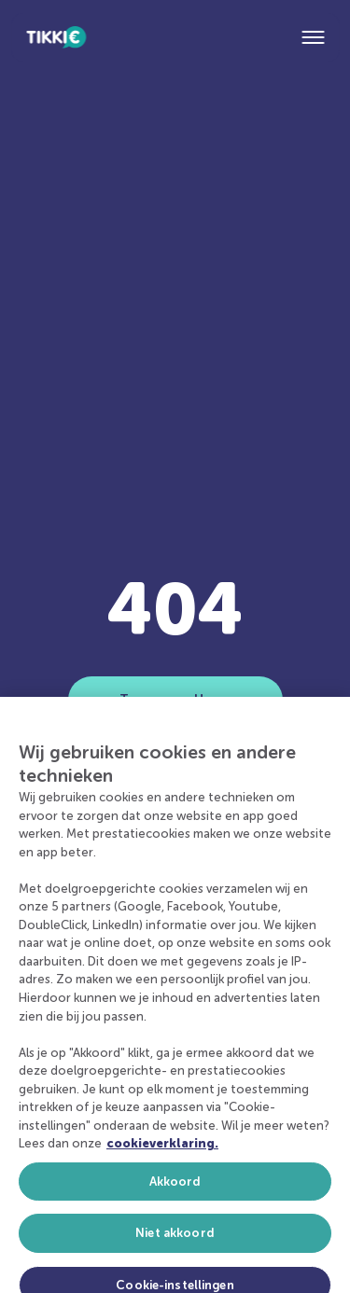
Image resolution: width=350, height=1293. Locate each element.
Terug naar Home (175, 699)
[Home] (56, 37)
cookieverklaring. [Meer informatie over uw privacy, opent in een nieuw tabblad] (162, 1151)
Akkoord (175, 1189)
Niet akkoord (175, 1241)
